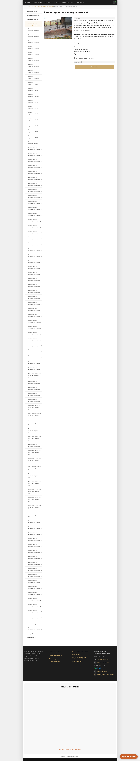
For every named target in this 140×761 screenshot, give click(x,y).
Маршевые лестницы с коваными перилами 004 (34, 491)
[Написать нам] (114, 2)
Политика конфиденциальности (70, 756)
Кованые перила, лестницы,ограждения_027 (35, 445)
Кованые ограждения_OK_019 (33, 101)
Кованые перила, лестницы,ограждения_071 (35, 611)
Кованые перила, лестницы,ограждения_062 (35, 184)
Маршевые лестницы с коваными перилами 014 (34, 415)
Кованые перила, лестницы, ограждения (42, 6)
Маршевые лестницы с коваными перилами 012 (34, 430)
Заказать (94, 67)
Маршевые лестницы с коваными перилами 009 (34, 452)
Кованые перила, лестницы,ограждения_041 (35, 166)
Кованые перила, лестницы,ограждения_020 (35, 255)
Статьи (57, 2)
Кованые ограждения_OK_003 (33, 47)
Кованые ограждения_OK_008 (33, 71)
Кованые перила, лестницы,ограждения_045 (35, 563)
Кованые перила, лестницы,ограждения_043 (35, 569)
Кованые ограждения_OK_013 (33, 137)
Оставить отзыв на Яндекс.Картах (70, 749)
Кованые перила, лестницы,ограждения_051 (35, 533)
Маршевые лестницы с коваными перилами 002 (34, 507)
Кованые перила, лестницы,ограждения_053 (35, 575)
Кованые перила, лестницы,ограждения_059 (35, 208)
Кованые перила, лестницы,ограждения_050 (35, 539)
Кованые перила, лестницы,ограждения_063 (35, 315)
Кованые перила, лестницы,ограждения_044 (35, 581)
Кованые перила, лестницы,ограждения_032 (35, 605)
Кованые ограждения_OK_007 (33, 29)
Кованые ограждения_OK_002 (33, 41)
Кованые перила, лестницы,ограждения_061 (35, 196)
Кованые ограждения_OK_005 (33, 59)
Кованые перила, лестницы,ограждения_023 (35, 279)
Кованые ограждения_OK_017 (33, 113)
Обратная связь (68, 2)
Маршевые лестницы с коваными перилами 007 (34, 468)
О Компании (37, 2)
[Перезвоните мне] (129, 756)
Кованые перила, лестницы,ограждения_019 (35, 400)
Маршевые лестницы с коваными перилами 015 (34, 407)
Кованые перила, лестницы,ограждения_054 (35, 220)
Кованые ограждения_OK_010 (33, 83)
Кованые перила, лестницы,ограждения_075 (35, 351)
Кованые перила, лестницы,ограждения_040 (35, 160)
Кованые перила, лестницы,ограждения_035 (35, 628)
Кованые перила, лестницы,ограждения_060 (35, 202)
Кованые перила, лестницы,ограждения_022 (35, 273)
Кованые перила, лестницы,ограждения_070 (35, 362)
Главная (27, 2)
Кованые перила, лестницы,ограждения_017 (35, 244)
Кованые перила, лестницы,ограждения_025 (35, 388)
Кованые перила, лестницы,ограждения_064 (35, 321)
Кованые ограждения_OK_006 (33, 65)
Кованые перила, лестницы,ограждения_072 (35, 368)
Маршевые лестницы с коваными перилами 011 (34, 438)
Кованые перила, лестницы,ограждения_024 (35, 394)
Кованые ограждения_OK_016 (33, 89)
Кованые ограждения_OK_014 (33, 131)
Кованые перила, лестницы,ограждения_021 (35, 267)
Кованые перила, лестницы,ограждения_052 (35, 527)
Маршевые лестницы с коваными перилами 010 (34, 375)
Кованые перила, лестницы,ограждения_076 (35, 345)
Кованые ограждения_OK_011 (33, 119)
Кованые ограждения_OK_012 (33, 142)
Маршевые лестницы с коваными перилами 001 (34, 515)
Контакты (80, 2)
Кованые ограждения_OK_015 (33, 125)
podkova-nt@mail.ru (104, 659)
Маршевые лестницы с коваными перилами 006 (34, 475)
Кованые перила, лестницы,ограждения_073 (35, 309)
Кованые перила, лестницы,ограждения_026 (35, 382)
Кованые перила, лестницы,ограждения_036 (35, 617)
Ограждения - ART (32, 637)
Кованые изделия (32, 11)
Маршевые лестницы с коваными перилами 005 (34, 483)
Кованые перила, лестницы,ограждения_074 (35, 357)
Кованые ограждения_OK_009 (33, 77)
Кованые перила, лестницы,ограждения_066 (35, 172)
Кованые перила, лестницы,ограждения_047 (35, 551)
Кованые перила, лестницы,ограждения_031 (35, 261)
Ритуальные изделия (33, 15)
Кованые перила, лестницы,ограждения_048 (35, 303)
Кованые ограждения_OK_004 (33, 53)
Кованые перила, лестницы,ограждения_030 (35, 285)
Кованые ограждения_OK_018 (33, 107)
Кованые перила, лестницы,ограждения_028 (35, 297)
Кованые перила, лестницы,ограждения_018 (35, 249)
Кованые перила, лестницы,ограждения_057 (35, 148)
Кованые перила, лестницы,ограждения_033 (35, 599)
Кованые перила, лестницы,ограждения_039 (35, 154)
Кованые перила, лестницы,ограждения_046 (35, 557)
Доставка (48, 2)
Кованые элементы (32, 19)
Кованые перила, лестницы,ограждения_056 (35, 232)
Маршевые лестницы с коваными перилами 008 (34, 460)
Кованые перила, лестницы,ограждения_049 (35, 545)
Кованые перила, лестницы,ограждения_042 (35, 522)
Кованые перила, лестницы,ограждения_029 (35, 291)
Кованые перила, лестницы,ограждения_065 (35, 178)
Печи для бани (31, 634)
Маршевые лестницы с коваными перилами (34, 623)
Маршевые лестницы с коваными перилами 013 (34, 422)
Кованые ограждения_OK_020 (33, 95)
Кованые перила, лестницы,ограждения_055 (35, 226)
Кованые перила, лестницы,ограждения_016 (35, 238)
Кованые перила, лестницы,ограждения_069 (35, 339)
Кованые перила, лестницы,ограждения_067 (35, 327)
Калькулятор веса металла (104, 674)
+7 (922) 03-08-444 (103, 662)
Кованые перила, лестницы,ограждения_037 (35, 587)
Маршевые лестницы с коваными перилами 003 (34, 499)
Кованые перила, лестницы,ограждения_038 (35, 190)
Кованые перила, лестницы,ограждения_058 (35, 214)
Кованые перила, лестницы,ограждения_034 (35, 593)
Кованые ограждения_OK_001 (33, 35)
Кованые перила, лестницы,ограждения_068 (35, 333)
